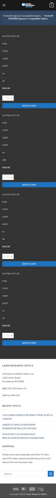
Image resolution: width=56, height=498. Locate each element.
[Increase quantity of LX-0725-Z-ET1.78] (12, 256)
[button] (4, 5)
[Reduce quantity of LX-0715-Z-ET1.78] (4, 98)
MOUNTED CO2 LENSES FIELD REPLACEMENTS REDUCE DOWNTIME (23, 436)
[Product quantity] (8, 98)
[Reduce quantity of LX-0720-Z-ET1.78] (4, 177)
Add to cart (29, 105)
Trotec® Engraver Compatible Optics (22, 15)
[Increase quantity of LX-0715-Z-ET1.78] (12, 98)
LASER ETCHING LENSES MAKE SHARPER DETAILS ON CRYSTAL (19, 426)
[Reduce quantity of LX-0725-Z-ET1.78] (4, 256)
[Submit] (51, 474)
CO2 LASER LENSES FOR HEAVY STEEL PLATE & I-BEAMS (27, 417)
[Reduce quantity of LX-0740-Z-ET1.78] (4, 335)
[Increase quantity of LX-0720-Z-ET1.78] (12, 177)
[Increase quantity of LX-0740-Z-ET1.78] (12, 335)
